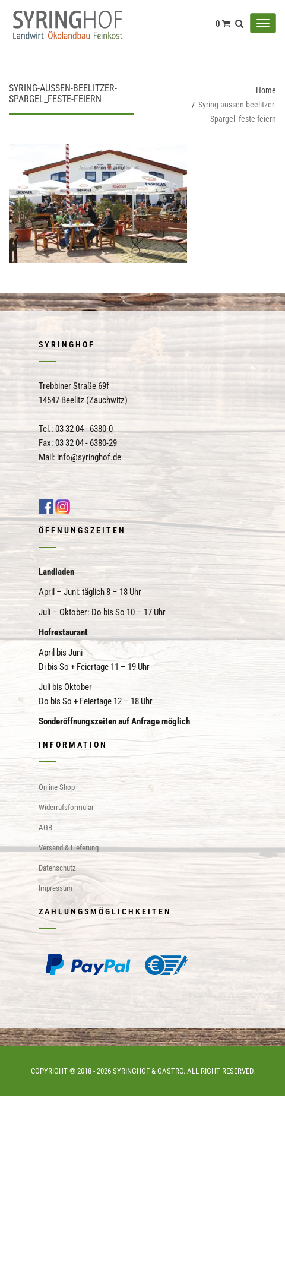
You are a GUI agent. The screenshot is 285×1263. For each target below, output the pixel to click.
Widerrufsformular (66, 807)
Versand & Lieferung (69, 847)
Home (266, 90)
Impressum (55, 888)
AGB (45, 827)
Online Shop (57, 787)
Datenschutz (57, 867)
